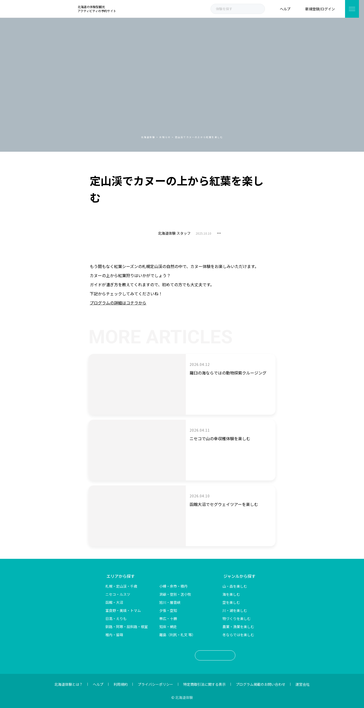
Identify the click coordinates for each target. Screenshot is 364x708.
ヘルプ (98, 684)
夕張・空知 (168, 610)
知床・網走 (168, 626)
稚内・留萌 (114, 634)
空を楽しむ (231, 602)
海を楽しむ (231, 594)
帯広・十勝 (168, 618)
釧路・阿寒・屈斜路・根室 (126, 626)
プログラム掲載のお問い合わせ (260, 684)
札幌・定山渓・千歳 (121, 586)
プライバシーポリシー (155, 684)
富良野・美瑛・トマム (123, 610)
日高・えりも (116, 618)
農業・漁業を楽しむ (238, 626)
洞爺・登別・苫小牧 (175, 594)
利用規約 (120, 684)
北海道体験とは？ (68, 684)
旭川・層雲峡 (169, 602)
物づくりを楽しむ (236, 618)
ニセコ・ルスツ (117, 594)
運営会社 (302, 684)
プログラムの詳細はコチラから (118, 303)
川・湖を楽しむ (234, 610)
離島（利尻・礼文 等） (177, 634)
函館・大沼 (114, 602)
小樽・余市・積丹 (173, 586)
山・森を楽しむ (234, 586)
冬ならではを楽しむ (238, 634)
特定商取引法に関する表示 (204, 684)
